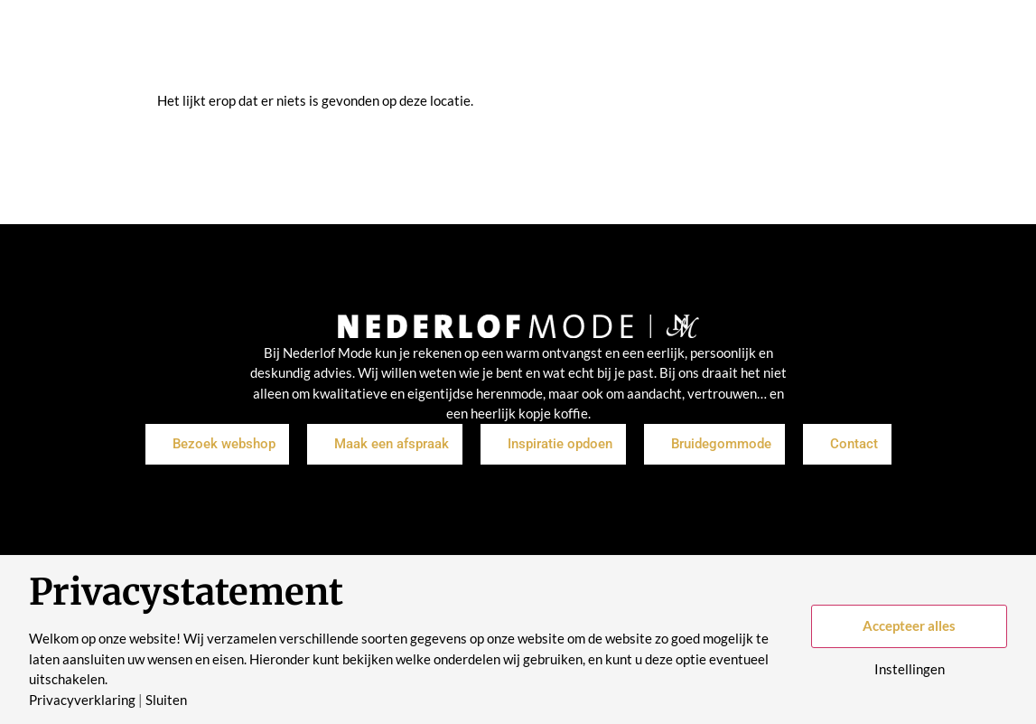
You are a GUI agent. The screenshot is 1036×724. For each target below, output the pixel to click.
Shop (367, 45)
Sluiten (166, 700)
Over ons (595, 45)
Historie (673, 45)
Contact (749, 45)
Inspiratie (438, 45)
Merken (517, 45)
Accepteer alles (909, 625)
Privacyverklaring (82, 700)
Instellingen (909, 669)
